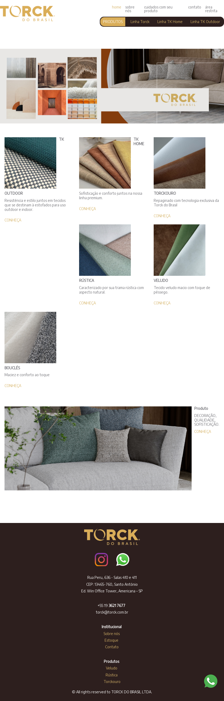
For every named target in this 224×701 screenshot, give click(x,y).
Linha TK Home (170, 21)
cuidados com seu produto (158, 9)
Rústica (112, 675)
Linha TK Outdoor (205, 21)
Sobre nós (112, 633)
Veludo (112, 668)
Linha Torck (140, 21)
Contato (112, 647)
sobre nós (130, 9)
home (116, 7)
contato (194, 7)
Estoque (112, 640)
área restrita (211, 9)
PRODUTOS (113, 21)
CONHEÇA (13, 220)
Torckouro (112, 681)
